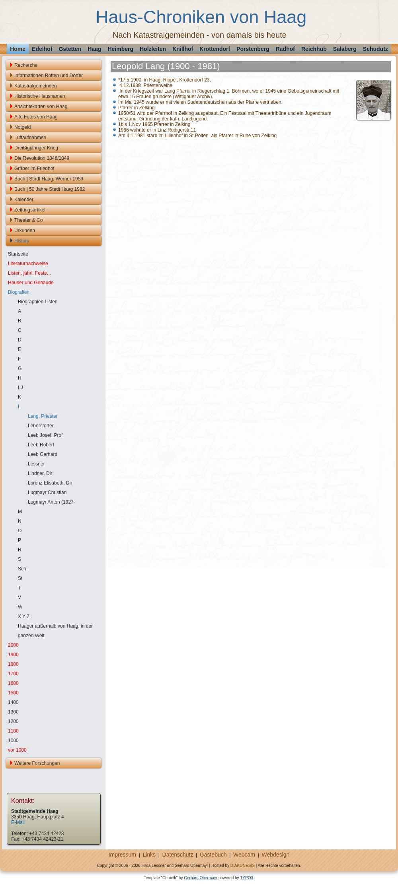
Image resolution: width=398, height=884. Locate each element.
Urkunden (24, 230)
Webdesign (275, 854)
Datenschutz (177, 854)
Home (17, 49)
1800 (13, 664)
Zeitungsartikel (29, 210)
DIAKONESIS (242, 865)
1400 (13, 702)
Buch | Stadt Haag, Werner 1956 (48, 179)
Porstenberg (252, 49)
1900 (13, 654)
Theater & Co (28, 220)
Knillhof (182, 49)
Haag (94, 49)
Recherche (25, 65)
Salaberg (345, 49)
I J (20, 387)
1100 (13, 731)
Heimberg (120, 49)
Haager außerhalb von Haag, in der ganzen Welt (55, 630)
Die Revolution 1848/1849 (41, 158)
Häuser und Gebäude (31, 282)
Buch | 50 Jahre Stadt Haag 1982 (49, 189)
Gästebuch (213, 854)
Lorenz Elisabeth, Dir (50, 483)
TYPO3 (246, 878)
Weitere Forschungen (37, 763)
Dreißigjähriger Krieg (36, 148)
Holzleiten (153, 49)
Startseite (18, 254)
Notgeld (22, 127)
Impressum (122, 854)
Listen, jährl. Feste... (29, 273)
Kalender (23, 199)
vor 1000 (17, 750)
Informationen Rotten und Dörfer (48, 75)
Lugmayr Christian (47, 492)
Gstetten (70, 49)
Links (149, 854)
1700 (13, 674)
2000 (13, 645)
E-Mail (18, 822)
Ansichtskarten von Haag (40, 106)
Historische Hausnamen (39, 96)
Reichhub (314, 49)
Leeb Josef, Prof (45, 435)
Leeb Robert (41, 445)
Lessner (36, 464)
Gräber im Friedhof (34, 168)
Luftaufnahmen (30, 137)
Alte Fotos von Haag (36, 117)
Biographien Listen (37, 301)
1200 (13, 721)
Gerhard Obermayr (200, 878)
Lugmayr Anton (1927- (51, 502)
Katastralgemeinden (35, 86)
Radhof (285, 49)
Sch (22, 569)
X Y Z (24, 616)
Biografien (18, 292)
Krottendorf (214, 49)
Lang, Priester (43, 416)
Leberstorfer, (41, 425)
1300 (13, 712)
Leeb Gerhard (42, 454)
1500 (13, 693)
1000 (13, 740)
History (21, 241)
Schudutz (375, 49)
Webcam (244, 854)
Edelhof (42, 49)
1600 (13, 683)
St (20, 578)
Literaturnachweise (28, 263)
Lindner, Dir (40, 473)
